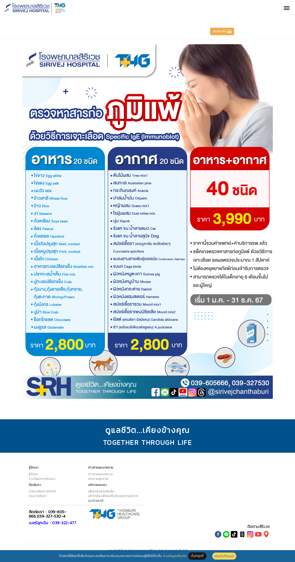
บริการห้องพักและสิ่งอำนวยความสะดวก (113, 496)
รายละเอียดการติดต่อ (42, 491)
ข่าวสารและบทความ (100, 474)
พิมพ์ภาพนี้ (222, 31)
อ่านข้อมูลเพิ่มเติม (175, 555)
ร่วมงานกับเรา (38, 496)
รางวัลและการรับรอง (42, 478)
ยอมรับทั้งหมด (224, 555)
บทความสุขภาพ (98, 478)
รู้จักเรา (33, 474)
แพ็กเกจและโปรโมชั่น (101, 491)
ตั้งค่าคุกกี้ (197, 556)
